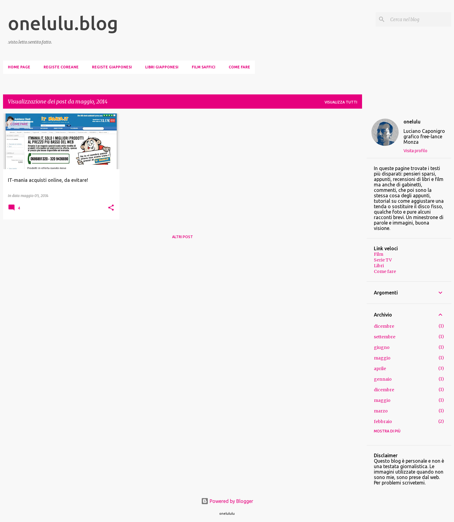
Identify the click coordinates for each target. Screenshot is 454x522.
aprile (380, 368)
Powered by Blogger (227, 501)
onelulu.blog (63, 23)
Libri (379, 265)
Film (378, 254)
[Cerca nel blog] (419, 19)
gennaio (383, 379)
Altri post (182, 237)
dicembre (384, 326)
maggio (382, 358)
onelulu (411, 121)
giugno (382, 347)
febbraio (383, 421)
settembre (384, 337)
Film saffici (203, 67)
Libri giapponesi (161, 67)
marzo (381, 411)
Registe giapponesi (112, 67)
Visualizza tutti (341, 102)
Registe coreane (61, 67)
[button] (111, 208)
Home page (19, 67)
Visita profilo (415, 150)
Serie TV (383, 260)
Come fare (239, 67)
